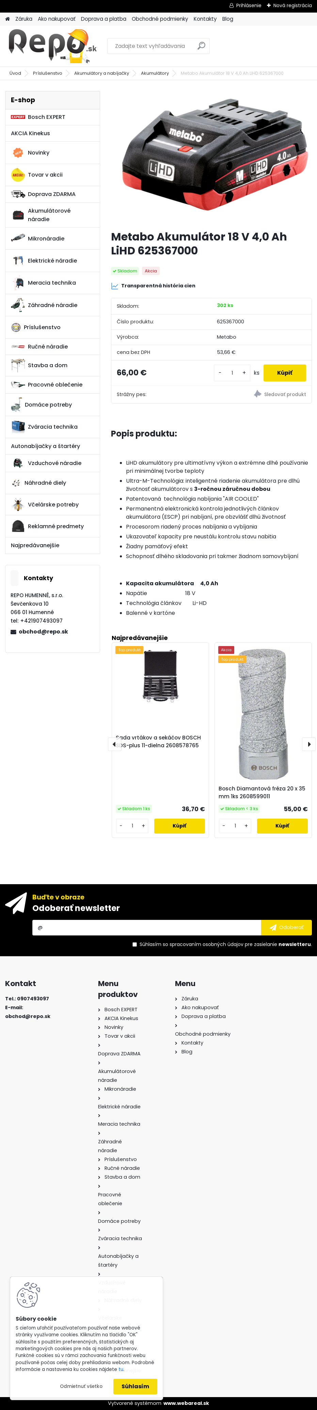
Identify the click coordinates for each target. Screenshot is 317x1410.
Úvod (15, 73)
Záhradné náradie (44, 305)
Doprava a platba (103, 18)
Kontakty (205, 18)
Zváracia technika (44, 427)
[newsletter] (286, 927)
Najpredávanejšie (35, 545)
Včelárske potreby (45, 504)
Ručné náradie (39, 347)
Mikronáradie (37, 238)
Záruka (23, 18)
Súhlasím (135, 1386)
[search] (201, 48)
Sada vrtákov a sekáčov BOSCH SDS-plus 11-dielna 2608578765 (158, 741)
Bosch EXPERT (38, 117)
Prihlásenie (248, 5)
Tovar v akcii (37, 175)
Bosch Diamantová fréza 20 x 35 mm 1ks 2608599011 (262, 792)
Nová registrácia (292, 5)
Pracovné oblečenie (46, 385)
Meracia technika (43, 283)
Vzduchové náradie (46, 463)
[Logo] (52, 46)
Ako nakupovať (57, 18)
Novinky (30, 153)
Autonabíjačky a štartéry (45, 446)
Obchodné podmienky (160, 18)
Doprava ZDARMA (43, 194)
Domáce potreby (41, 404)
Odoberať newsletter (76, 908)
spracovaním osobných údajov (206, 944)
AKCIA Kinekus (30, 133)
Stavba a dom (39, 365)
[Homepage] (7, 19)
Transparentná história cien (153, 286)
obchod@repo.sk (43, 632)
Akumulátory (155, 73)
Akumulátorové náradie (40, 215)
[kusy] (232, 373)
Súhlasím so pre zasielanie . (226, 944)
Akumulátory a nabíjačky (101, 73)
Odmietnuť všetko (81, 1386)
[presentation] (115, 744)
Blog (227, 18)
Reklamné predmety (47, 526)
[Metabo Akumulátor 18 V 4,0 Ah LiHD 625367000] (211, 158)
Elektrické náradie (44, 260)
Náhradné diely (38, 483)
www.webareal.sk (186, 1403)
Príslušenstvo (47, 73)
